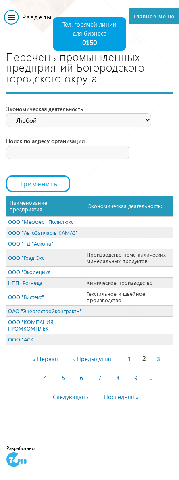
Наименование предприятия (28, 206)
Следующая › (71, 397)
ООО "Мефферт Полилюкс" (41, 221)
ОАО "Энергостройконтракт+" (45, 310)
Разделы (37, 17)
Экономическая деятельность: (125, 205)
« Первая (45, 359)
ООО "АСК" (21, 339)
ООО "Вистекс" (26, 296)
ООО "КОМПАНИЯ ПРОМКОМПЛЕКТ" (31, 325)
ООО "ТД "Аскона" (30, 243)
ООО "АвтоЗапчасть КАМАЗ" (43, 232)
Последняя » (121, 397)
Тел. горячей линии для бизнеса (89, 34)
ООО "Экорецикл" (30, 271)
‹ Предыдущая (93, 359)
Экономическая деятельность (44, 109)
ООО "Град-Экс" (27, 257)
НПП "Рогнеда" (26, 282)
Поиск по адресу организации (45, 141)
